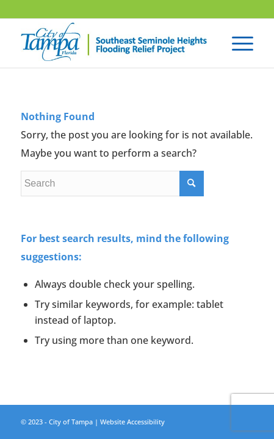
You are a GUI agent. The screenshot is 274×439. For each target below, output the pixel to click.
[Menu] (236, 43)
